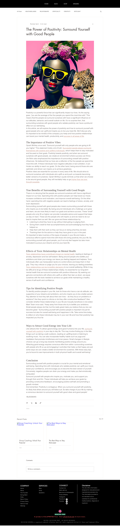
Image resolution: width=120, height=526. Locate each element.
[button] (101, 11)
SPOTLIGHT (77, 11)
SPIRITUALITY (56, 11)
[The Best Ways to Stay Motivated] (60, 429)
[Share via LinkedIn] (36, 403)
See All (101, 419)
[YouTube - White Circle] (67, 503)
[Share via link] (40, 403)
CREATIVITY (67, 11)
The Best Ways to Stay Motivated (57, 441)
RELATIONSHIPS (44, 11)
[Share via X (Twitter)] (31, 403)
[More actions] (93, 24)
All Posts (19, 11)
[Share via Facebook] (27, 403)
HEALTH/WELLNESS (30, 11)
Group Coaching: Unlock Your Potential (30, 441)
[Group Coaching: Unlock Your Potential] (30, 429)
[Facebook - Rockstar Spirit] (67, 501)
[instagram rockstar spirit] (67, 499)
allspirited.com (68, 517)
